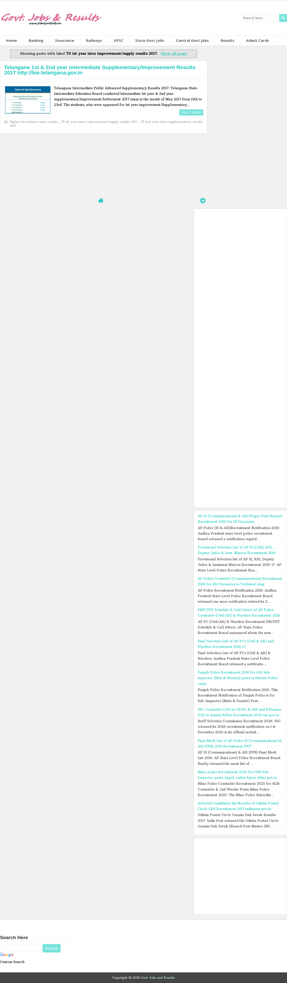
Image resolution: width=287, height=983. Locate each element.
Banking (36, 40)
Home (11, 40)
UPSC (118, 40)
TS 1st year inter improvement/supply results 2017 (100, 122)
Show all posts (174, 53)
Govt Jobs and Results (158, 977)
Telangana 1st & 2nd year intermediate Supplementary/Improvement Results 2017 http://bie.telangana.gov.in (99, 69)
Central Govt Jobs (192, 40)
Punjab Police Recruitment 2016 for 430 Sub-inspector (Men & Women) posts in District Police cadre (238, 677)
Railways (94, 40)
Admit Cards (257, 40)
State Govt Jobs (149, 40)
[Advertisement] (103, 165)
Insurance (64, 40)
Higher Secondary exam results (34, 122)
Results (227, 40)
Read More (191, 112)
